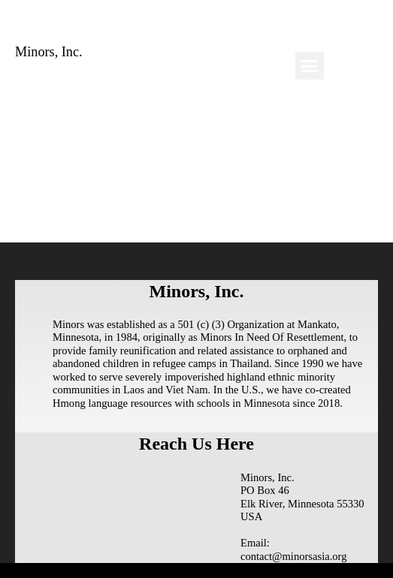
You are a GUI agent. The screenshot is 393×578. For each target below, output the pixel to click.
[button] (309, 66)
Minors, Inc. (49, 51)
